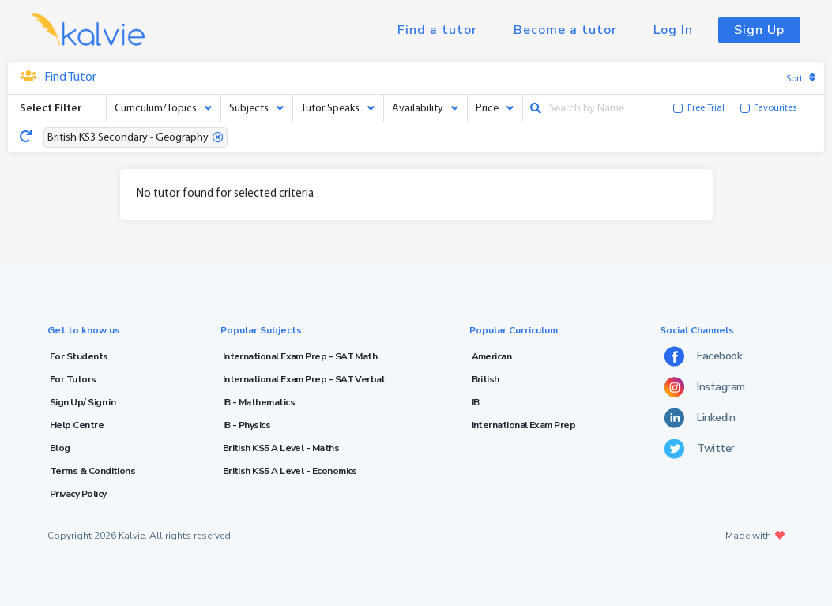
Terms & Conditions (92, 471)
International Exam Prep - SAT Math (300, 356)
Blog (60, 448)
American (492, 356)
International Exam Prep (524, 425)
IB (476, 402)
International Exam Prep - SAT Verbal (304, 379)
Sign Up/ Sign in (82, 402)
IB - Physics (247, 425)
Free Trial (706, 108)
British (485, 379)
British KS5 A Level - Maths (281, 448)
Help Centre (77, 425)
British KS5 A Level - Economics (290, 471)
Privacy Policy (78, 493)
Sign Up (759, 30)
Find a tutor (437, 30)
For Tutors (73, 379)
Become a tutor (565, 30)
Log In (673, 30)
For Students (79, 356)
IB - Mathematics (259, 402)
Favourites (775, 108)
